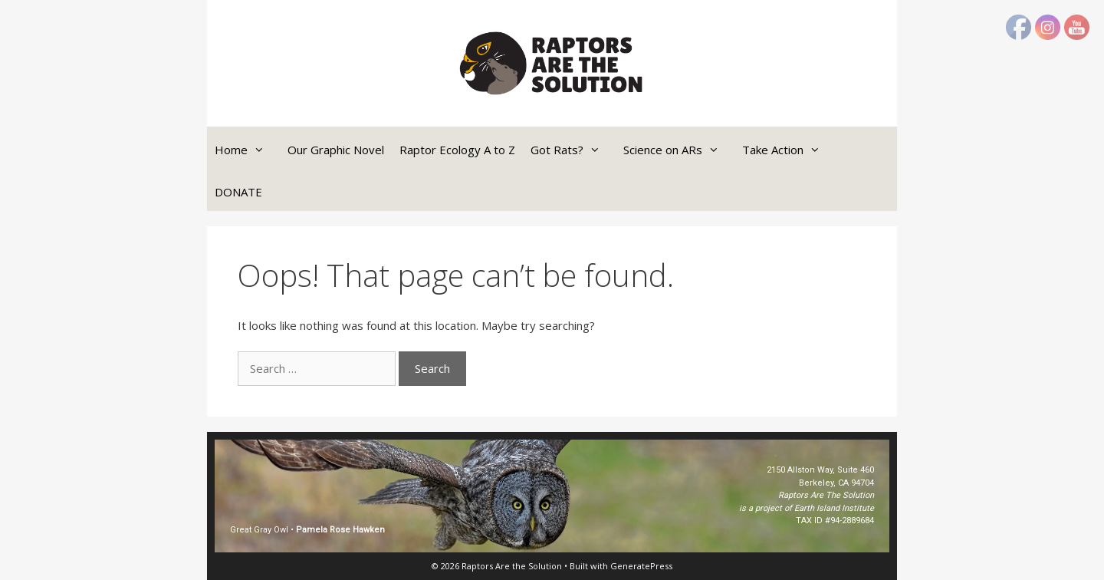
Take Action (789, 149)
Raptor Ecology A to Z (457, 149)
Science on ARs (678, 149)
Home (247, 149)
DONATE (238, 191)
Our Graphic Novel (336, 149)
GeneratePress (641, 566)
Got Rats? (573, 149)
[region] (552, 496)
